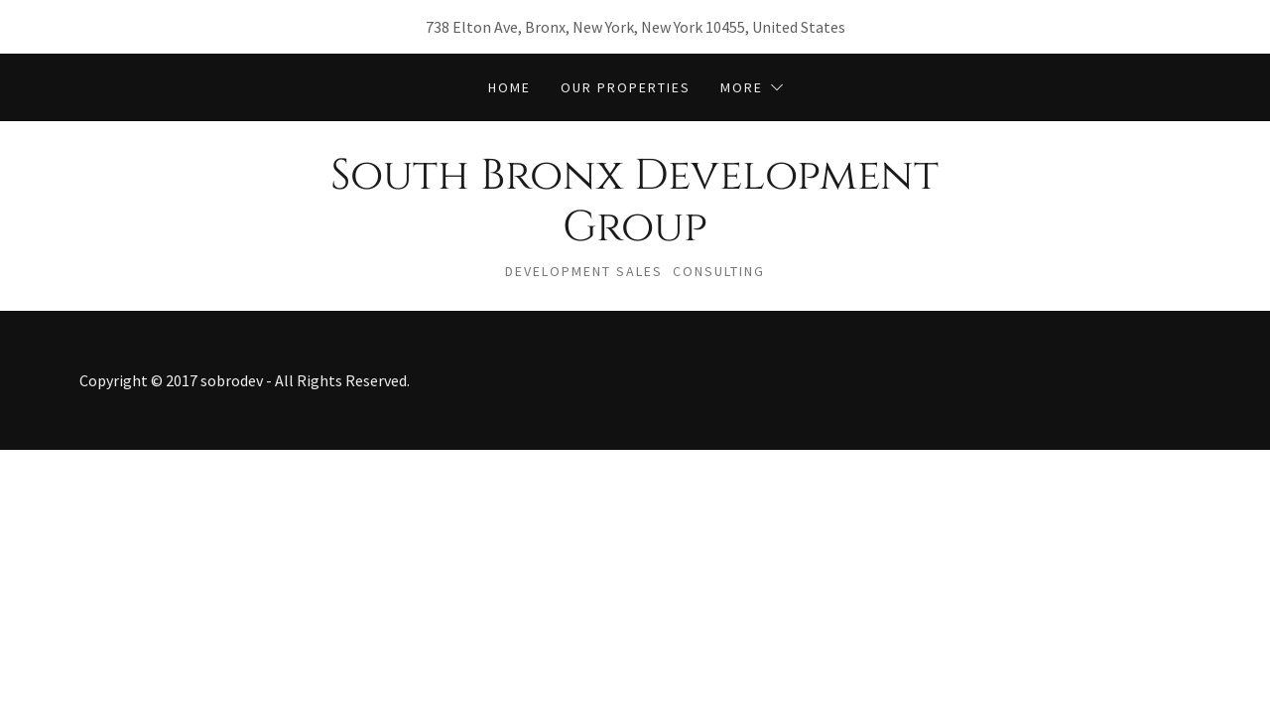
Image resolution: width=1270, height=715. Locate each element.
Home (509, 87)
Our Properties (626, 87)
